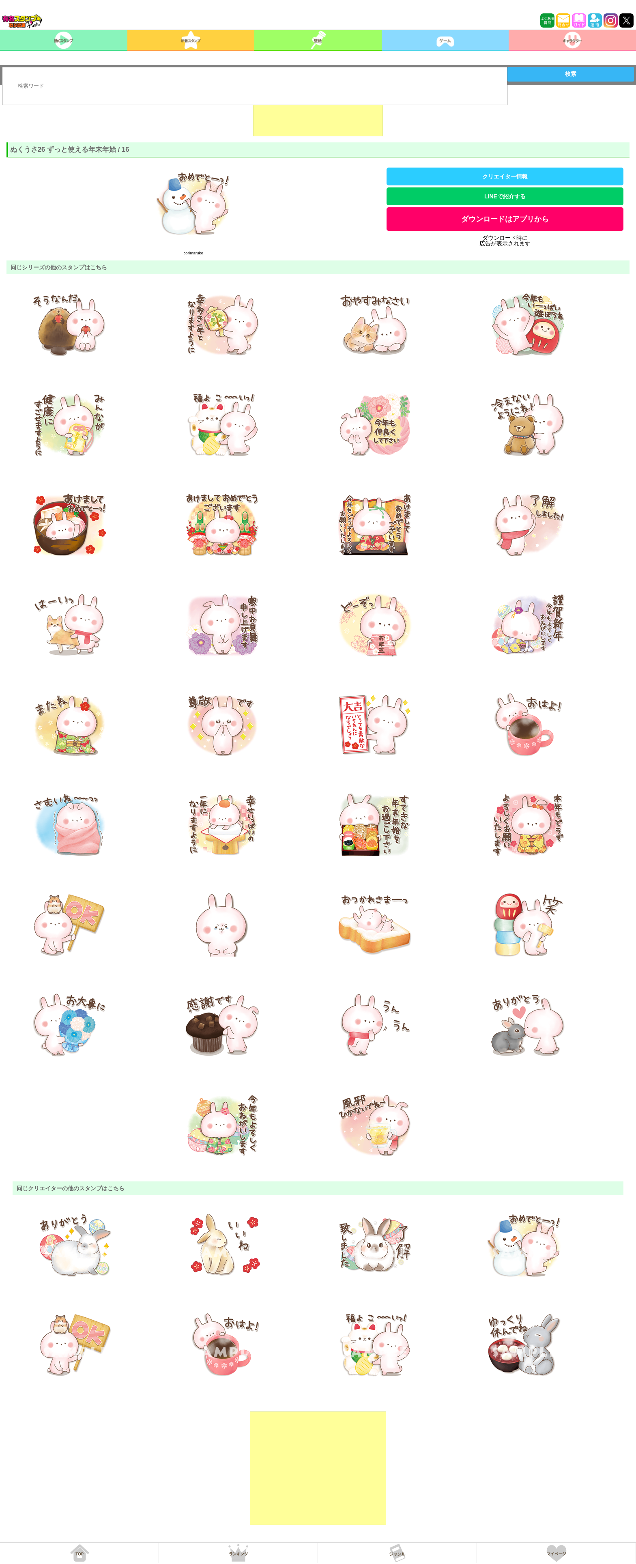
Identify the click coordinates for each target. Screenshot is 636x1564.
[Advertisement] (318, 116)
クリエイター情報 (505, 176)
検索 (570, 74)
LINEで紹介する (505, 196)
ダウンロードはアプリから (505, 219)
